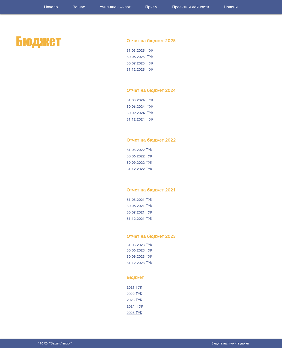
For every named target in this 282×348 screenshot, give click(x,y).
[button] (78, 7)
